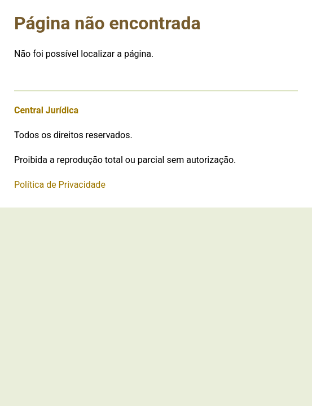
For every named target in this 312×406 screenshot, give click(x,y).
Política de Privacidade (60, 184)
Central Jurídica (46, 110)
